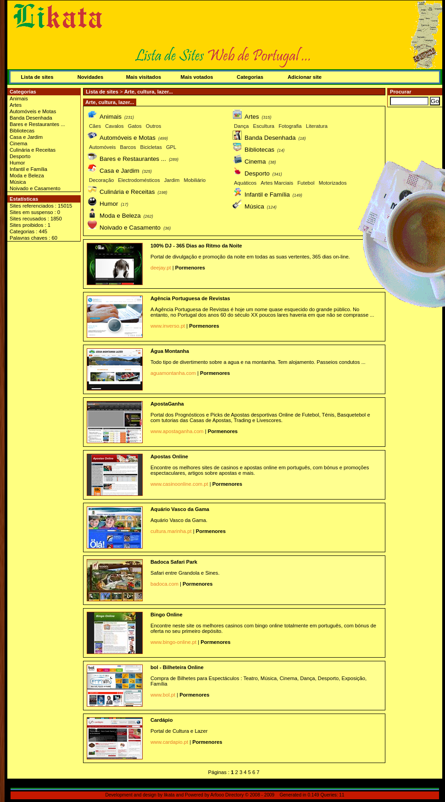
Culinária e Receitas (33, 150)
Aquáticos (245, 183)
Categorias (250, 77)
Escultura (263, 126)
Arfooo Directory (227, 794)
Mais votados (197, 77)
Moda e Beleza (27, 175)
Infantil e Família (28, 169)
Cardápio (161, 720)
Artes (16, 105)
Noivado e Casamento (35, 188)
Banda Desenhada (31, 118)
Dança (241, 126)
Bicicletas (151, 147)
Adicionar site (305, 77)
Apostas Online (169, 456)
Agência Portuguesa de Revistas (190, 298)
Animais (19, 98)
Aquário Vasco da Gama (179, 509)
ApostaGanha (167, 403)
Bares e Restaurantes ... (37, 124)
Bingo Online (166, 614)
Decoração (101, 180)
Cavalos (114, 126)
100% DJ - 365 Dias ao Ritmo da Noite (196, 245)
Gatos (135, 126)
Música (18, 182)
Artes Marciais (277, 183)
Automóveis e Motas (33, 111)
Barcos (128, 147)
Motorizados (333, 183)
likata (169, 794)
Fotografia (289, 126)
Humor (17, 162)
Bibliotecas (22, 130)
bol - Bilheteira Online (177, 667)
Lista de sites (37, 77)
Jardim (172, 180)
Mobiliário (195, 180)
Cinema (19, 143)
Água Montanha (169, 351)
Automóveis (102, 147)
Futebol (305, 183)
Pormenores (190, 267)
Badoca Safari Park (173, 562)
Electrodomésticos (139, 180)
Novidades (91, 77)
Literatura (317, 126)
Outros (153, 126)
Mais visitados (143, 77)
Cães (95, 126)
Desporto (20, 156)
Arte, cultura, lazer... (148, 91)
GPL (171, 147)
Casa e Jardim (26, 137)
